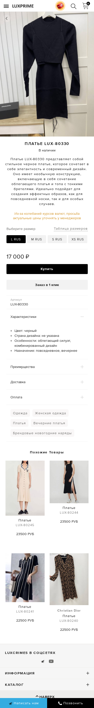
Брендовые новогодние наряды (42, 433)
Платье (25, 523)
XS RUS (78, 239)
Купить (47, 269)
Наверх (47, 697)
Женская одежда (50, 413)
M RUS (36, 239)
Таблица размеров (71, 228)
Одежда (20, 413)
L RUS (16, 239)
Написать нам (23, 703)
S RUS (57, 239)
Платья (19, 423)
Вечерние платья (49, 423)
